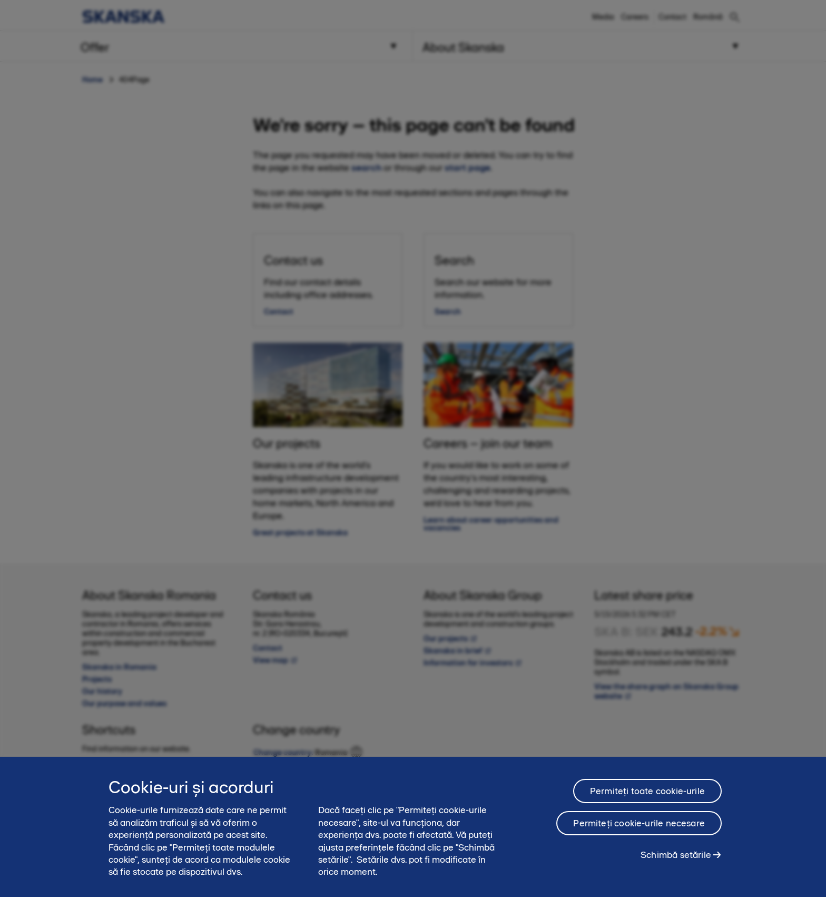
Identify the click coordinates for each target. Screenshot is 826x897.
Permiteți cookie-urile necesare (639, 828)
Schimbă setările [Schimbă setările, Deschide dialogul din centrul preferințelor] (676, 859)
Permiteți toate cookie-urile (647, 796)
